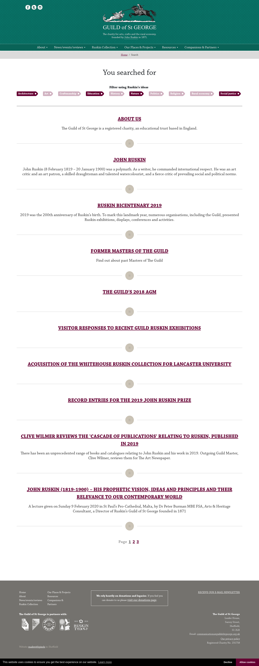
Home (124, 54)
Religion (175, 93)
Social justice (228, 93)
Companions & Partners (201, 47)
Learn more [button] (105, 662)
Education (93, 93)
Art (46, 93)
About (41, 47)
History (115, 93)
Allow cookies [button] (247, 662)
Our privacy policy (230, 638)
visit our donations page (141, 600)
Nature (135, 93)
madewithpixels (36, 646)
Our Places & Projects (138, 47)
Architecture (25, 93)
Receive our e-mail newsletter (219, 592)
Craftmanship (68, 93)
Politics (154, 93)
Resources (169, 47)
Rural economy (200, 93)
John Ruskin (131, 37)
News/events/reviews (68, 47)
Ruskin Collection (103, 47)
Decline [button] (228, 662)
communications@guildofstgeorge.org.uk (218, 634)
